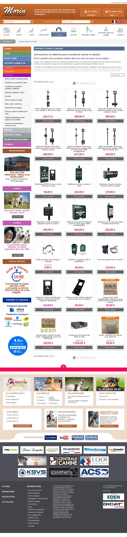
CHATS (31, 35)
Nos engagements (13, 399)
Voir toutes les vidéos (23, 426)
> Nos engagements (34, 515)
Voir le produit (48, 121)
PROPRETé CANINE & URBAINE (59, 34)
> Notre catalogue (33, 496)
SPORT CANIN (44, 35)
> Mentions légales (33, 501)
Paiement (41, 400)
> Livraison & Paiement (35, 512)
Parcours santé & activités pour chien (16, 113)
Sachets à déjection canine (14, 92)
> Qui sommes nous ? (34, 490)
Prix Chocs (9, 75)
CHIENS (19, 35)
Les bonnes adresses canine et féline (78, 397)
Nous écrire (104, 396)
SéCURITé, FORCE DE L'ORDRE (106, 34)
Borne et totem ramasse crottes (16, 79)
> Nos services (32, 504)
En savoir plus (67, 426)
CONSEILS (120, 35)
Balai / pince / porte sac (13, 104)
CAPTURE (73, 35)
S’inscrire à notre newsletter (109, 399)
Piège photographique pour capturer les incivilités (15, 119)
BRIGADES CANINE (88, 35)
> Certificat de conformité (35, 509)
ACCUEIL (6, 35)
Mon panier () (115, 11)
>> (90, 83)
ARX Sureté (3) (13, 415)
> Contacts (31, 526)
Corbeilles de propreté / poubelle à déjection (13, 88)
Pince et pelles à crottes (13, 100)
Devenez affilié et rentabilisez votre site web (78, 401)
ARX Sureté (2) (13, 418)
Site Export (53, 403)
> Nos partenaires (33, 520)
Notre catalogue (52, 397)
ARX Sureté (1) (13, 421)
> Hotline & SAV (32, 518)
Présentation (11, 396)
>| (94, 83)
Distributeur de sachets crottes (16, 83)
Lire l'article (17, 217)
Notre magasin (12, 402)
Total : (113, 15)
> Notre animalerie (33, 493)
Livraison (41, 397)
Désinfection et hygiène (13, 108)
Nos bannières (55, 400)
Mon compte (90, 11)
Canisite (8, 96)
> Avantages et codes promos (37, 499)
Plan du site (106, 491)
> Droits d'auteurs (33, 523)
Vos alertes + (42, 403)
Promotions (9, 68)
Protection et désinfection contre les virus (14, 125)
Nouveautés (9, 71)
